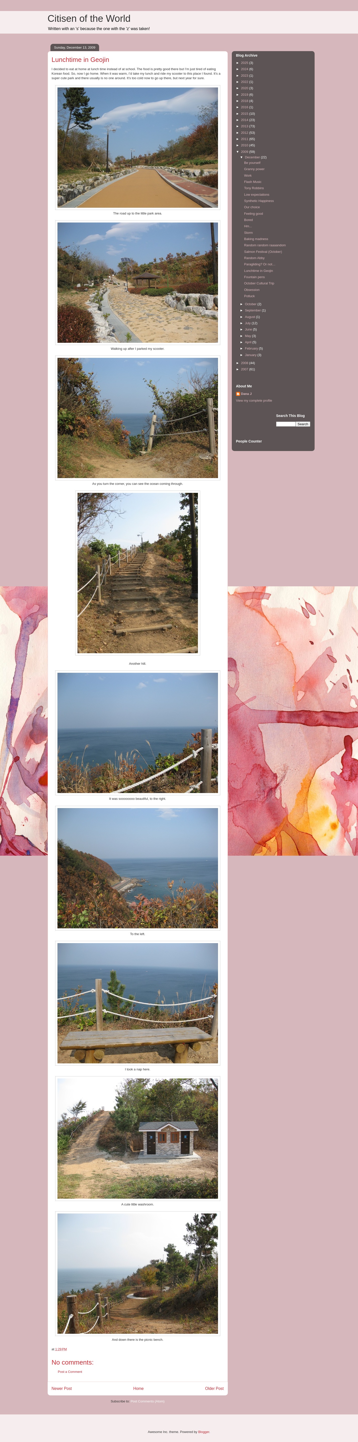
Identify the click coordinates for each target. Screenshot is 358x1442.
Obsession (251, 290)
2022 (245, 82)
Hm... (248, 226)
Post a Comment (70, 1372)
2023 (245, 75)
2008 (245, 363)
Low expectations (256, 194)
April (248, 342)
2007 (245, 369)
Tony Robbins (254, 188)
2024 (245, 69)
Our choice (252, 207)
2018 (245, 101)
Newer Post (62, 1388)
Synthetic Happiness (259, 201)
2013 (245, 126)
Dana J (246, 394)
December (253, 157)
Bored (248, 220)
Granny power (254, 169)
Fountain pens (254, 277)
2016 (245, 107)
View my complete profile (254, 400)
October (251, 304)
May (248, 336)
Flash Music (252, 182)
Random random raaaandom (265, 245)
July (248, 323)
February (252, 348)
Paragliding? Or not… (259, 264)
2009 (245, 152)
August (250, 317)
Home (138, 1388)
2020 (245, 88)
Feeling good (253, 213)
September (253, 310)
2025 (245, 63)
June (249, 329)
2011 (245, 139)
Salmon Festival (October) (263, 252)
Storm (248, 233)
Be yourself (252, 163)
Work (248, 175)
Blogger (203, 1432)
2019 (245, 94)
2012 (245, 133)
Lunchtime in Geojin (258, 271)
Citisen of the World (89, 18)
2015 (245, 114)
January (251, 355)
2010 (245, 145)
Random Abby (254, 258)
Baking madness (256, 239)
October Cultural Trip (259, 283)
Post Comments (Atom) (148, 1401)
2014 (245, 120)
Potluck (249, 296)
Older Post (214, 1388)
